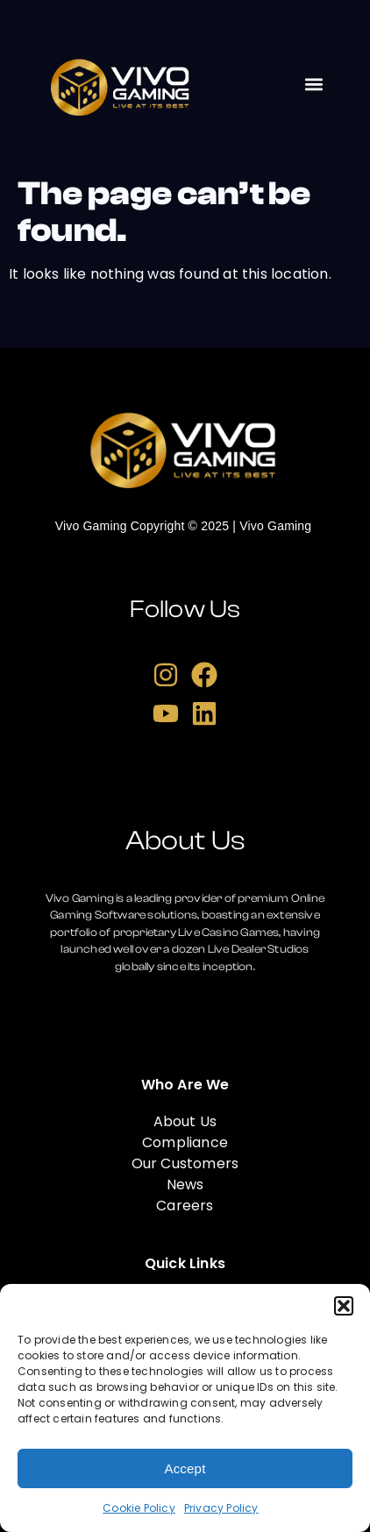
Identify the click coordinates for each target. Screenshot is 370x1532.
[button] (343, 1306)
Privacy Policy (221, 1507)
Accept (184, 1468)
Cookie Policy (139, 1507)
